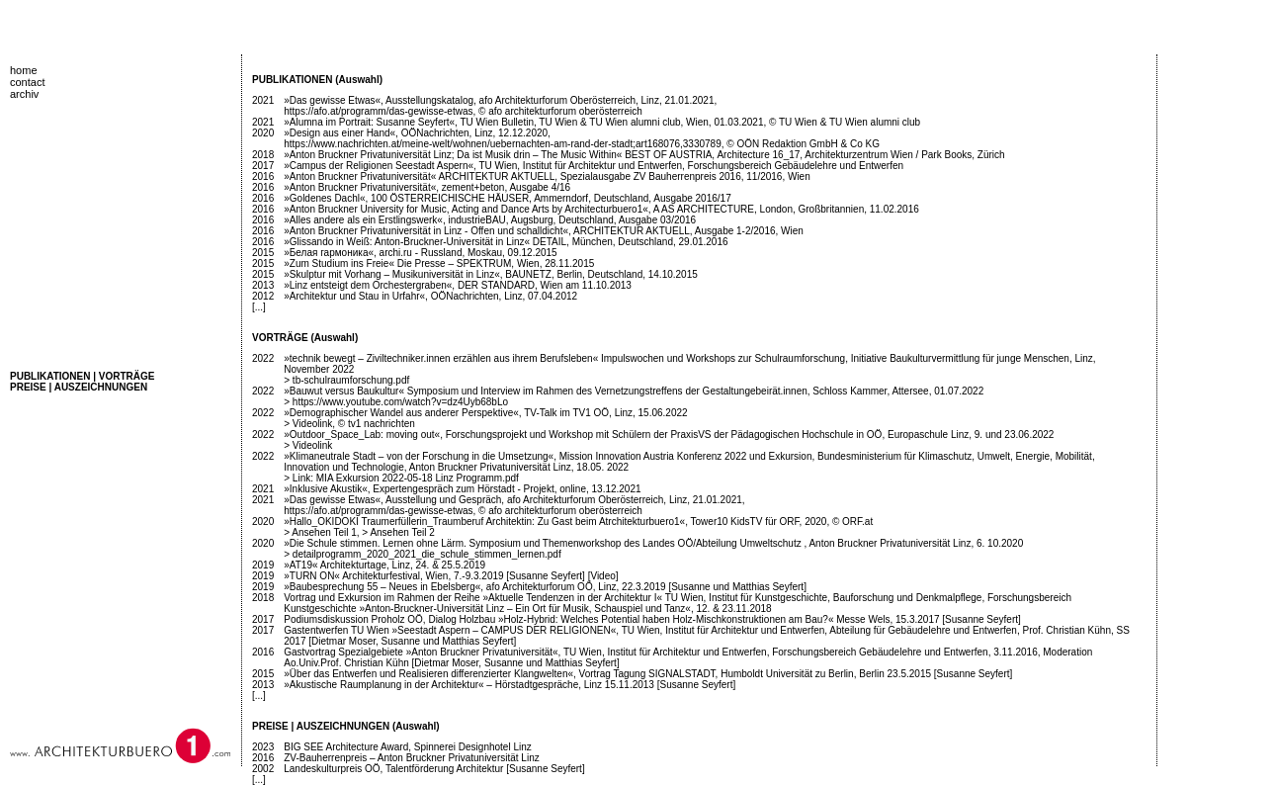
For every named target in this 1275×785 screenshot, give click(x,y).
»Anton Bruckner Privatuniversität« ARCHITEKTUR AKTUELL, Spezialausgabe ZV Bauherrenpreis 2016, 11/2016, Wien (547, 176)
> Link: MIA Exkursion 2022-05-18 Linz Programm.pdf (401, 478)
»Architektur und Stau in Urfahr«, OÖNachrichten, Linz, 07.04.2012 (430, 296)
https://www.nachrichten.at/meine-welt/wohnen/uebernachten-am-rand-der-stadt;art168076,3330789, (503, 143)
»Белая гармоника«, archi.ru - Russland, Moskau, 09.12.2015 (420, 252)
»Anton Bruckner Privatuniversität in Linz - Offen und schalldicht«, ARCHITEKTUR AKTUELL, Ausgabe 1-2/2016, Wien (544, 230)
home (24, 70)
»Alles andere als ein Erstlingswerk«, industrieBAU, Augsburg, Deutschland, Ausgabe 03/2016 (490, 220)
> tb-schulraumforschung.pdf (346, 380)
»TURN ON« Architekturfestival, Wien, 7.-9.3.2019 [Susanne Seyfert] (434, 575)
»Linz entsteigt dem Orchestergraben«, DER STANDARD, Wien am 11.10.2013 (458, 285)
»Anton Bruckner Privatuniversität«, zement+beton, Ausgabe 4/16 (427, 187)
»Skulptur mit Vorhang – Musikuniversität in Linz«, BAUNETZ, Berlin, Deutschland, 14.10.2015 (491, 274)
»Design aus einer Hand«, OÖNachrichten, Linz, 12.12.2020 (416, 133)
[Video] (603, 575)
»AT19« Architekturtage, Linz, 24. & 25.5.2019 (384, 565)
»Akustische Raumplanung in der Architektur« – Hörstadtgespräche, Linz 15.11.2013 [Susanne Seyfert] (509, 684)
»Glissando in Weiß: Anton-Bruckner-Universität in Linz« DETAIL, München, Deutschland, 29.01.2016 (505, 241)
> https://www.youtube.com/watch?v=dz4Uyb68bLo (396, 401)
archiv (24, 94)
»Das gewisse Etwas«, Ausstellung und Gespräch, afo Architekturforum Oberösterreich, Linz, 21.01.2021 (513, 499)
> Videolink (308, 423)
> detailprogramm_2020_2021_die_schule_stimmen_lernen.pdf (422, 554)
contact (27, 82)
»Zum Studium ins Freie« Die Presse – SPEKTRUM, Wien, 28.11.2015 (439, 263)
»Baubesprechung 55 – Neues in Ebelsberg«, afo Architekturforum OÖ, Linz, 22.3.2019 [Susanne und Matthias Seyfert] (545, 586)
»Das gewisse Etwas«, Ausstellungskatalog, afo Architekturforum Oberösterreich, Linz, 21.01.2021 (499, 100)
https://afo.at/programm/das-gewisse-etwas (378, 111)
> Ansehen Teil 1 (320, 532)
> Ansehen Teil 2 (398, 532)
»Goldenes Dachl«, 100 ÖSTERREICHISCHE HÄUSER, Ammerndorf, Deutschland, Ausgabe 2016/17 (507, 198)
